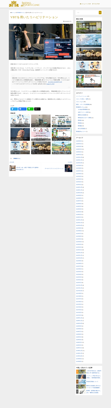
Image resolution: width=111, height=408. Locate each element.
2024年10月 (79, 192)
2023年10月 (79, 225)
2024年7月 (79, 200)
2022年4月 (79, 274)
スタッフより (79, 101)
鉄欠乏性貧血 (81, 128)
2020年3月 (79, 342)
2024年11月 (79, 190)
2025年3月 (79, 179)
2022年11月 (79, 255)
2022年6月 (79, 269)
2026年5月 (79, 143)
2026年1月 (79, 154)
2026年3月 (79, 149)
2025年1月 (79, 184)
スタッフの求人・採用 (82, 99)
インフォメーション (81, 96)
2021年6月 (79, 301)
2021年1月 (79, 315)
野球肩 (80, 123)
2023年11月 (79, 222)
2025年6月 (79, 173)
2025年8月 (79, 168)
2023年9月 (79, 228)
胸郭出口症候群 (82, 115)
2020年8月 (79, 328)
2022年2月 (79, 279)
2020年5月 (79, 337)
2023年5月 (79, 239)
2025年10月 (79, 162)
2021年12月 (79, 285)
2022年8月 (79, 263)
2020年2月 (79, 345)
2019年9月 (79, 358)
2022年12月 (79, 252)
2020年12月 (79, 318)
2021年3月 (79, 309)
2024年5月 (79, 206)
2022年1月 (79, 282)
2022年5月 (79, 271)
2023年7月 (79, 233)
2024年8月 (79, 198)
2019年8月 (79, 361)
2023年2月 (79, 247)
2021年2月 (79, 312)
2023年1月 (79, 249)
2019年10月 (79, 356)
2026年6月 (79, 141)
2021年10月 (79, 290)
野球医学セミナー (81, 131)
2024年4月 (79, 209)
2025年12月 (79, 157)
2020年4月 (79, 339)
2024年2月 (79, 214)
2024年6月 (79, 203)
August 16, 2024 (50, 84)
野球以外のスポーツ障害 (84, 117)
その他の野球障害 (83, 109)
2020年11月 (79, 320)
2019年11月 (79, 353)
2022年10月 (79, 258)
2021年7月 (79, 298)
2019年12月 (79, 350)
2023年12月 (79, 220)
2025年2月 (79, 181)
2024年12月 (79, 187)
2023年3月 (79, 244)
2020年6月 (79, 334)
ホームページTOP (86, 3)
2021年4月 (79, 307)
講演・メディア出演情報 (82, 104)
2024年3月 (79, 211)
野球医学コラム (17, 158)
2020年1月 (79, 347)
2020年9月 (79, 326)
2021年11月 (79, 288)
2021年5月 (79, 304)
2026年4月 (79, 146)
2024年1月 (79, 217)
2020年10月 (79, 323)
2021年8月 (79, 296)
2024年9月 (79, 195)
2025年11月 (79, 160)
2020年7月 (79, 331)
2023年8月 (79, 230)
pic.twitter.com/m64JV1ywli (55, 81)
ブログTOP (97, 3)
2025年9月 (79, 165)
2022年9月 (79, 260)
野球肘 (80, 120)
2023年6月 (79, 236)
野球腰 (80, 125)
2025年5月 (79, 176)
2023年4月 (79, 241)
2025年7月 (79, 171)
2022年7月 (79, 266)
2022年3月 (79, 277)
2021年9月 (79, 293)
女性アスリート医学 (83, 112)
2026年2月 (79, 152)
